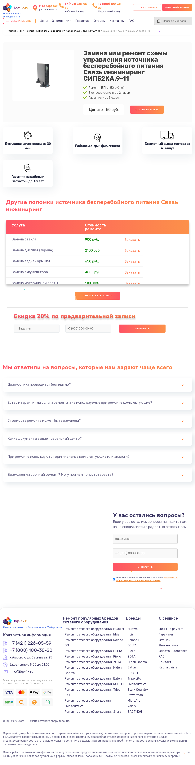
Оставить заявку (146, 109)
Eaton (132, 667)
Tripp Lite (134, 678)
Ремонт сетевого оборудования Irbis (92, 634)
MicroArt (134, 700)
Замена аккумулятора (30, 272)
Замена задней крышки (31, 261)
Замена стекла (24, 239)
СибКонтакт (137, 684)
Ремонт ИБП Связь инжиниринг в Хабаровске (53, 31)
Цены (44, 21)
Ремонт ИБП (14, 31)
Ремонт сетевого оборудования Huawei (94, 629)
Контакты (117, 21)
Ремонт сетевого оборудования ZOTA (93, 662)
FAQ (131, 21)
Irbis (131, 634)
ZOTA (131, 656)
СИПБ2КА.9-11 (91, 31)
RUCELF (133, 673)
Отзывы (99, 21)
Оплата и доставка (173, 651)
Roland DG (135, 640)
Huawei (133, 629)
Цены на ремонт (171, 629)
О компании (60, 21)
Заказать (132, 240)
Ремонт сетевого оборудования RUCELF (95, 684)
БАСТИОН (135, 711)
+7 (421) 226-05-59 (30, 643)
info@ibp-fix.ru (21, 672)
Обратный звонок (177, 7)
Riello (131, 651)
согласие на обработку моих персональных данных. (147, 579)
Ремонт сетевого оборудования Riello (93, 656)
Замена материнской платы (35, 283)
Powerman (135, 695)
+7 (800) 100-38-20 (31, 650)
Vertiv (132, 706)
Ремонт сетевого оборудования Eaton (93, 678)
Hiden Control (138, 662)
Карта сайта (168, 667)
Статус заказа (147, 7)
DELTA (132, 645)
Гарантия (82, 21)
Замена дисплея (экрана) (32, 250)
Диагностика (169, 645)
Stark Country (138, 689)
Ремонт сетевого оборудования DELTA (93, 651)
